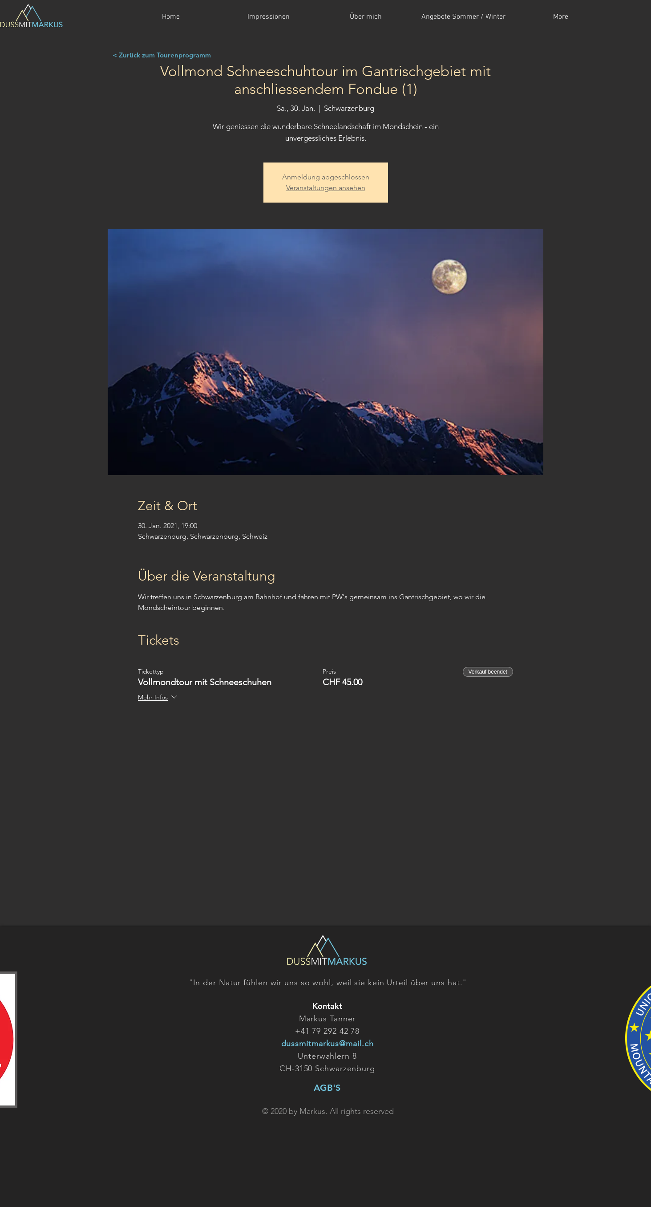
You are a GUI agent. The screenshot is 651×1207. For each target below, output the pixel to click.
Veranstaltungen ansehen (325, 187)
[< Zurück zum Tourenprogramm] (162, 55)
